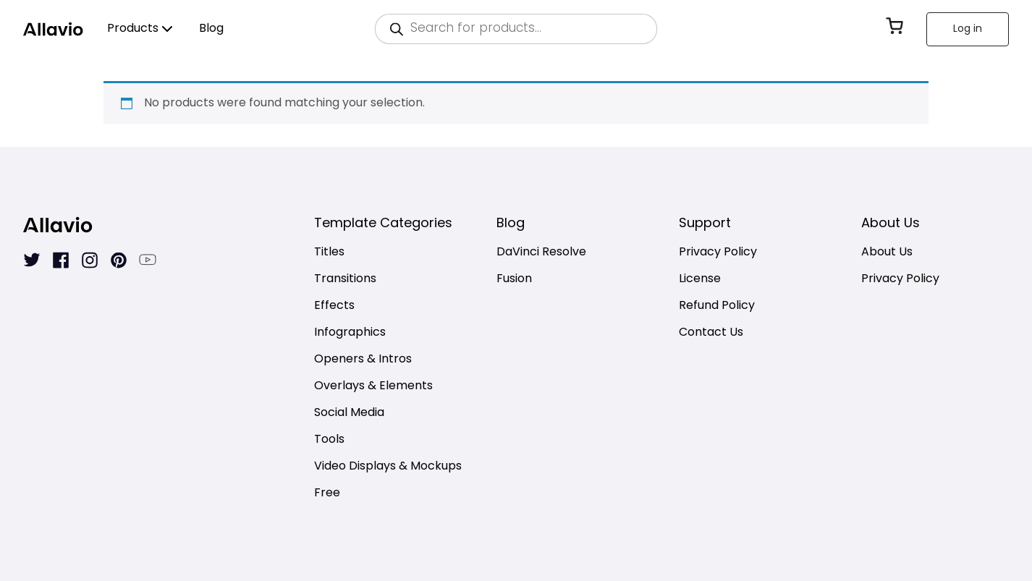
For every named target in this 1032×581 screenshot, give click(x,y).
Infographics (350, 333)
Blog (211, 29)
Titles (329, 253)
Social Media (349, 413)
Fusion (514, 280)
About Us (887, 253)
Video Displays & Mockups (388, 467)
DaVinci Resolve (541, 253)
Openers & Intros (363, 360)
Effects (334, 306)
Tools (329, 440)
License (700, 280)
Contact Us (711, 333)
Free (327, 494)
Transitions (345, 280)
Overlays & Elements (373, 387)
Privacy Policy (718, 253)
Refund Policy (717, 306)
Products (132, 29)
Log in (967, 29)
